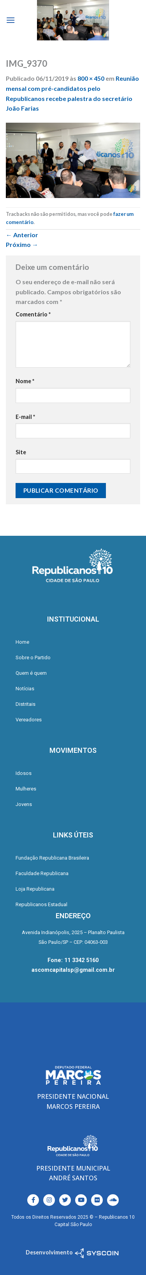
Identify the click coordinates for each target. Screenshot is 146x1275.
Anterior (22, 234)
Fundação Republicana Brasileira (52, 858)
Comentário (33, 314)
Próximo (22, 244)
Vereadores (29, 720)
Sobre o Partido (33, 657)
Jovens (24, 804)
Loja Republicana (35, 889)
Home (22, 642)
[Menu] (10, 20)
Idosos (24, 773)
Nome (25, 381)
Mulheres (26, 789)
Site (21, 452)
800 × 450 (90, 78)
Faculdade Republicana (42, 873)
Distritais (25, 704)
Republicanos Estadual (41, 904)
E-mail (25, 416)
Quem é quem (31, 673)
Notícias (25, 688)
